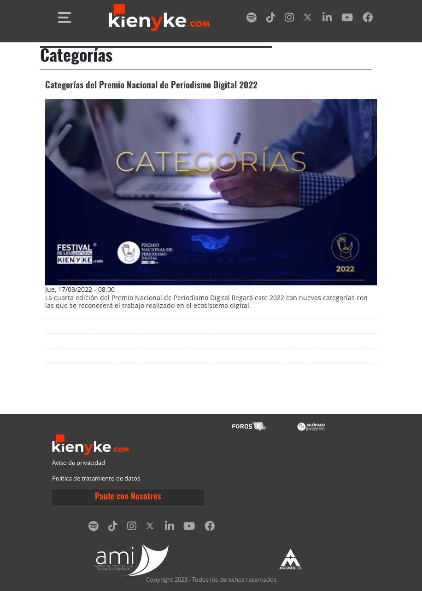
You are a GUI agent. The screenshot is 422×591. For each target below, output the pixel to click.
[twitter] (308, 19)
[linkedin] (327, 19)
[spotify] (251, 19)
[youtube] (347, 19)
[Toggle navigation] (64, 17)
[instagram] (289, 19)
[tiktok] (270, 19)
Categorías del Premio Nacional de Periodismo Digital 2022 (151, 85)
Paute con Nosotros (128, 497)
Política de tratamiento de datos (96, 478)
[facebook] (368, 19)
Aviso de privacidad (78, 463)
